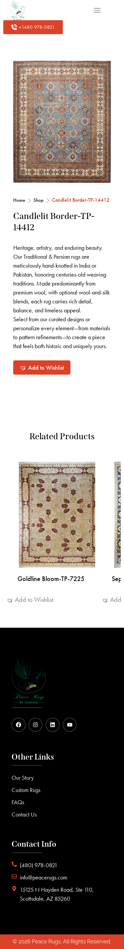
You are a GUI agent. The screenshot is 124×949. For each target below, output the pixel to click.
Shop (38, 200)
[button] (42, 367)
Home (19, 200)
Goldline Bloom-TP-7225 (51, 578)
